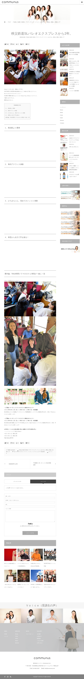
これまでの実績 (40, 640)
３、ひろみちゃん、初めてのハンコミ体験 (15, 112)
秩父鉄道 (43, 451)
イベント (46, 37)
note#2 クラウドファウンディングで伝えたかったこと (74, 140)
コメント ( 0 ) (43, 481)
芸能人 (57, 37)
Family (27, 37)
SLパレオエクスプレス (18, 451)
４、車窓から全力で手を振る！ (12, 115)
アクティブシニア (39, 37)
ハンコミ (30, 451)
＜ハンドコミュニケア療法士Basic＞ (13, 431)
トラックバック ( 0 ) (17, 481)
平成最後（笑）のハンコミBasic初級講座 (42, 463)
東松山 (54, 37)
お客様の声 (39, 636)
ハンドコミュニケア (36, 451)
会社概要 (39, 634)
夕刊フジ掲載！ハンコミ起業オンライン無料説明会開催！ (74, 167)
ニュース (6, 636)
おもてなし (50, 37)
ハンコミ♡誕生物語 (74, 90)
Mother (34, 37)
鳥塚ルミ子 (62, 37)
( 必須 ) (8, 496)
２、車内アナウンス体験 (11, 110)
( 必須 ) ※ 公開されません (12, 500)
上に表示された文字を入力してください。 (30, 526)
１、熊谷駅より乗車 (10, 108)
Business (62, 120)
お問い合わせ (39, 642)
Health (30, 37)
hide (20, 105)
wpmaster (13, 449)
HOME (5, 634)
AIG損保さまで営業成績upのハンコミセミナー (74, 73)
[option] (10, 616)
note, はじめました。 (74, 146)
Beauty (61, 109)
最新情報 (39, 638)
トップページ (63, 107)
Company (62, 123)
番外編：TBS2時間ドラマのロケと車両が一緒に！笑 (17, 117)
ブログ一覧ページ (29, 634)
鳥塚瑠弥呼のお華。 (14, 464)
